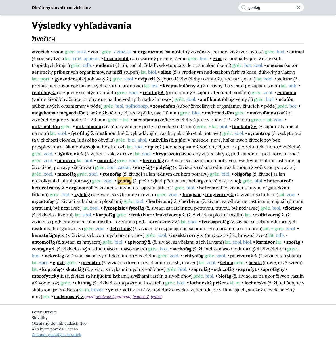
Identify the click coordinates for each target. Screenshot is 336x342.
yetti (113, 289)
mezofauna (145, 119)
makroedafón (219, 113)
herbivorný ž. (162, 201)
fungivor (191, 194)
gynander (64, 79)
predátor (91, 262)
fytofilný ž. (82, 133)
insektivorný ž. (187, 235)
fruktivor (141, 215)
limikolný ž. (244, 126)
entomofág (43, 242)
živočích (40, 51)
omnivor (66, 160)
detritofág (121, 228)
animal (296, 51)
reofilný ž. (154, 92)
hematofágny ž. (48, 235)
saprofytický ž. (48, 276)
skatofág (75, 269)
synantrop (259, 133)
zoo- (95, 51)
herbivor (190, 201)
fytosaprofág (215, 221)
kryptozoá (167, 153)
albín (166, 72)
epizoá (155, 147)
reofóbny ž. (44, 92)
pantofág (106, 160)
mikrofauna (88, 126)
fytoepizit (114, 208)
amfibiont (210, 99)
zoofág (293, 242)
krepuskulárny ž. (181, 85)
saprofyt (247, 269)
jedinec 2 (141, 296)
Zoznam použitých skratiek (56, 334)
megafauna (43, 113)
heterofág (153, 160)
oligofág (242, 174)
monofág (66, 174)
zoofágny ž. (44, 249)
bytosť (156, 296)
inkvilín (159, 140)
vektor (285, 79)
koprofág (52, 269)
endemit (105, 65)
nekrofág (54, 255)
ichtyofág (193, 255)
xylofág (82, 194)
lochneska (255, 283)
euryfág (143, 167)
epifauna (286, 92)
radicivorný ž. (270, 215)
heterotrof (278, 181)
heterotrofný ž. (48, 187)
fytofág (136, 208)
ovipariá (147, 79)
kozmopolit (116, 58)
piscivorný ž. (244, 255)
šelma (226, 262)
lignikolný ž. (70, 153)
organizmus (150, 51)
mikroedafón (46, 126)
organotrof (81, 187)
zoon (58, 51)
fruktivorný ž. (171, 215)
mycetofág (43, 201)
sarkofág (182, 249)
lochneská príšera (209, 283)
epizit (59, 262)
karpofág (105, 215)
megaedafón (72, 113)
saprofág (200, 269)
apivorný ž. (139, 242)
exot (217, 58)
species (275, 65)
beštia (255, 262)
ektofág (83, 283)
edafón (286, 99)
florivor (293, 208)
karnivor (265, 242)
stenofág (112, 174)
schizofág (224, 269)
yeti (127, 289)
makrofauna (263, 113)
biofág (224, 276)
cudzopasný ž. (69, 296)
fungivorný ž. (219, 194)
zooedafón (164, 106)
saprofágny (273, 269)
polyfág (164, 167)
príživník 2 (105, 296)
